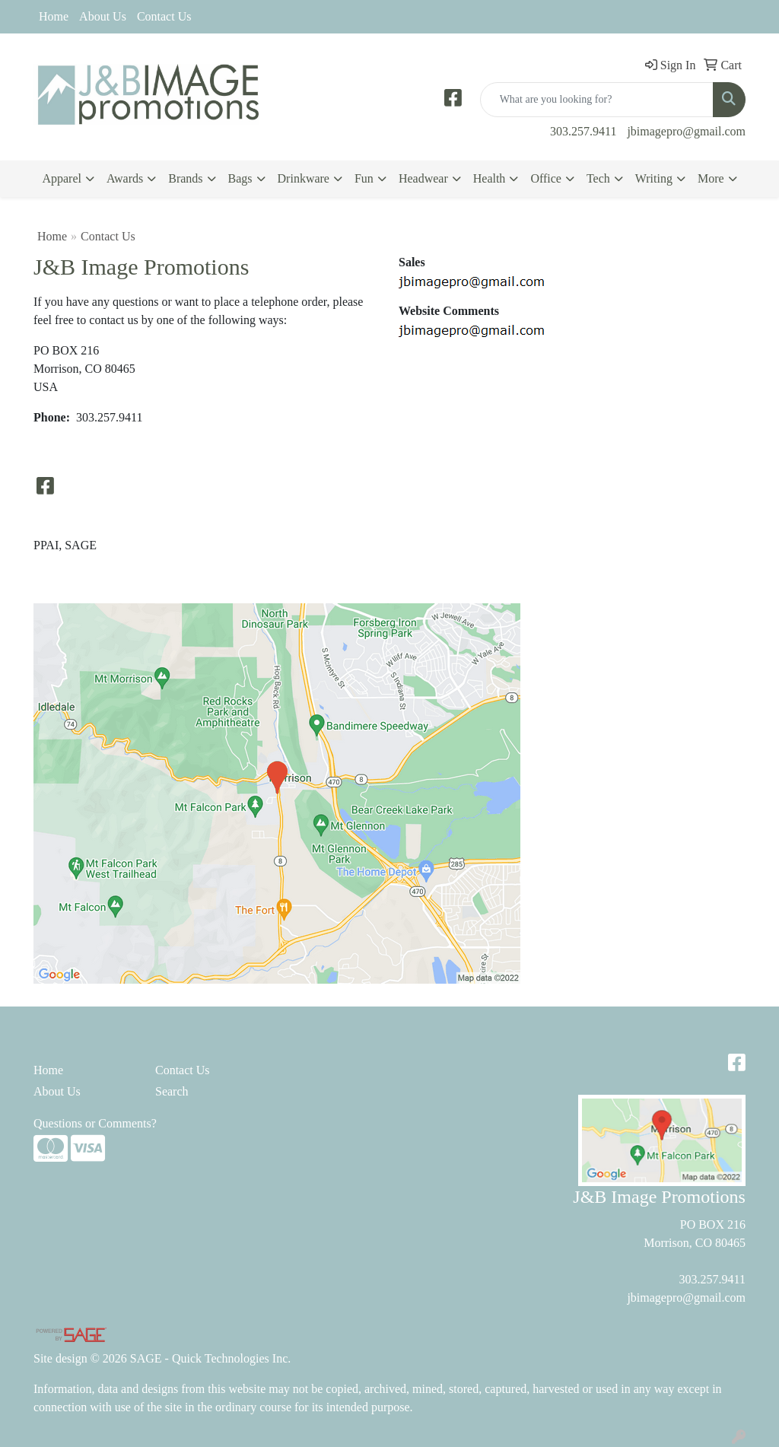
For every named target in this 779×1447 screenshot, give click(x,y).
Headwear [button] (423, 178)
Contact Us (164, 16)
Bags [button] (240, 178)
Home (53, 16)
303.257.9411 (583, 131)
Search (172, 1091)
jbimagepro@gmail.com (686, 131)
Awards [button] (125, 178)
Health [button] (489, 178)
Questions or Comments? (95, 1123)
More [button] (711, 178)
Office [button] (545, 178)
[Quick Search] (597, 99)
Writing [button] (653, 178)
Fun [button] (364, 178)
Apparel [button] (61, 178)
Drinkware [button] (303, 178)
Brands (185, 178)
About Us (102, 16)
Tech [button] (598, 178)
